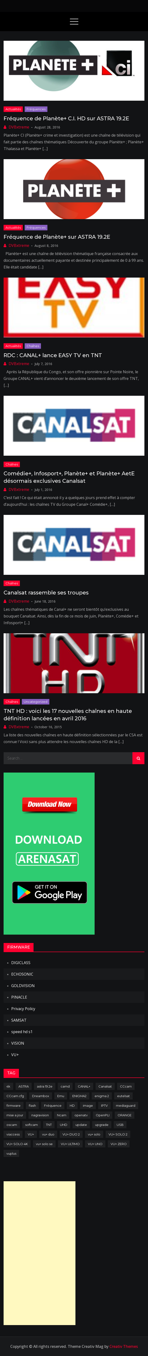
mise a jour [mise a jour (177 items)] (14, 1115)
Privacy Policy (23, 1008)
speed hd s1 (22, 1031)
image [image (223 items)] (88, 1105)
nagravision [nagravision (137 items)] (40, 1115)
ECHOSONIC (22, 974)
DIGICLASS (20, 962)
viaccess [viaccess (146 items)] (13, 1134)
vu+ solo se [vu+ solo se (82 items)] (44, 1144)
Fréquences (36, 109)
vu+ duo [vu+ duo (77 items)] (48, 1134)
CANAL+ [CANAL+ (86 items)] (84, 1086)
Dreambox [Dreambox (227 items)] (40, 1096)
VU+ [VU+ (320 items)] (31, 1134)
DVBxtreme (19, 127)
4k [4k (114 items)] (8, 1086)
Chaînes (33, 346)
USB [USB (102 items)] (120, 1125)
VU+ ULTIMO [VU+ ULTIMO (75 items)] (70, 1144)
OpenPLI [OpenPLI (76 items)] (102, 1115)
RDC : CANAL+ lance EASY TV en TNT (53, 355)
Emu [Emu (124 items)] (60, 1096)
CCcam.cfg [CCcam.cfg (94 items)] (15, 1096)
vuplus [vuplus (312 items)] (11, 1153)
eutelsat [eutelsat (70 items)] (123, 1096)
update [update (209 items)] (81, 1125)
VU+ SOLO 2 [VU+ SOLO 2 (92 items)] (117, 1134)
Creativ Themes (123, 1346)
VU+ (15, 1054)
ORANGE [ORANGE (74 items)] (124, 1115)
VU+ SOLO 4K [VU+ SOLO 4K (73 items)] (17, 1144)
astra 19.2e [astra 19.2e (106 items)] (44, 1086)
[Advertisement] (39, 1253)
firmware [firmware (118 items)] (13, 1105)
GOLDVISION (23, 985)
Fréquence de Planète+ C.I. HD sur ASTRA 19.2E (66, 118)
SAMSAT (19, 1020)
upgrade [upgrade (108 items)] (101, 1125)
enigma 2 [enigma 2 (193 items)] (102, 1096)
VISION (17, 1043)
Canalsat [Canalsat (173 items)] (105, 1086)
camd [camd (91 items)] (65, 1086)
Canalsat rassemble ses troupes (46, 592)
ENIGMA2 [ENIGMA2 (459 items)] (79, 1096)
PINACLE (19, 997)
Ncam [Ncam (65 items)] (61, 1115)
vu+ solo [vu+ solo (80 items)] (94, 1134)
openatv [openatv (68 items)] (81, 1115)
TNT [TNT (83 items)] (49, 1125)
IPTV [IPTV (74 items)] (104, 1105)
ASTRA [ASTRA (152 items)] (23, 1086)
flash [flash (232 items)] (32, 1105)
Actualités (13, 109)
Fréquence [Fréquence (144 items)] (53, 1105)
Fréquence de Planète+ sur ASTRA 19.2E (57, 237)
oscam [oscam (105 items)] (11, 1125)
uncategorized (35, 702)
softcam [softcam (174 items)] (31, 1125)
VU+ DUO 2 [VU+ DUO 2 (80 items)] (71, 1134)
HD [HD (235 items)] (72, 1105)
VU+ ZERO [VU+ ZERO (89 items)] (119, 1144)
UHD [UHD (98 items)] (63, 1125)
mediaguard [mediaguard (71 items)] (125, 1105)
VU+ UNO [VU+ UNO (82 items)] (95, 1144)
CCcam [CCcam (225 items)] (126, 1086)
